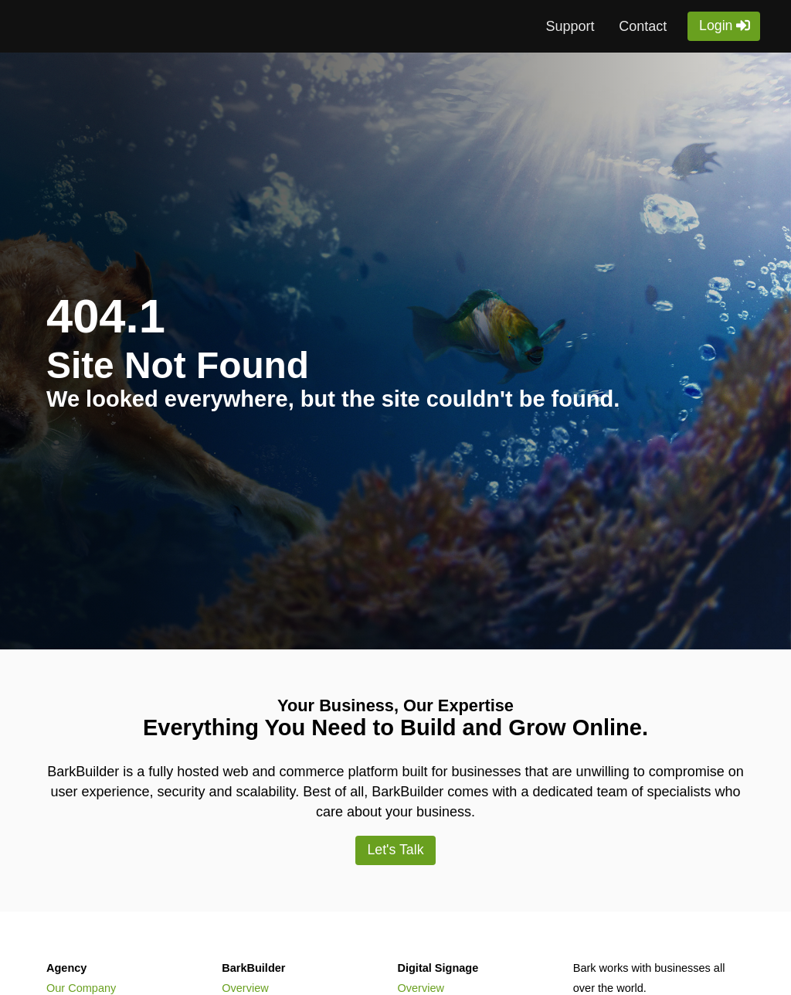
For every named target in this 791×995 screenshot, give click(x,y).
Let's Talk (395, 849)
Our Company (81, 988)
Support (569, 26)
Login (715, 25)
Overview (245, 988)
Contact (643, 26)
